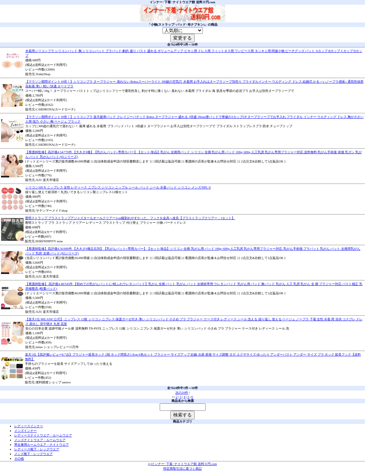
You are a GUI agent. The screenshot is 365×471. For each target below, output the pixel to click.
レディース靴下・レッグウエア (36, 449)
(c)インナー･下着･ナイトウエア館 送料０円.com (182, 464)
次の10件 (181, 392)
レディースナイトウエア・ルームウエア (43, 435)
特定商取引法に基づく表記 (182, 468)
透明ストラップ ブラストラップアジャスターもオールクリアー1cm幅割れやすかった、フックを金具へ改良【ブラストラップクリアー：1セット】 (130, 218)
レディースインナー (28, 426)
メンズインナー (25, 431)
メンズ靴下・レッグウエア (33, 454)
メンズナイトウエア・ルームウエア (40, 440)
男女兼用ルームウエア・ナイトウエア (41, 444)
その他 (19, 458)
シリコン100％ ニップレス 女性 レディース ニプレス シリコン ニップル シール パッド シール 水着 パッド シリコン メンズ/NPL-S (118, 187)
